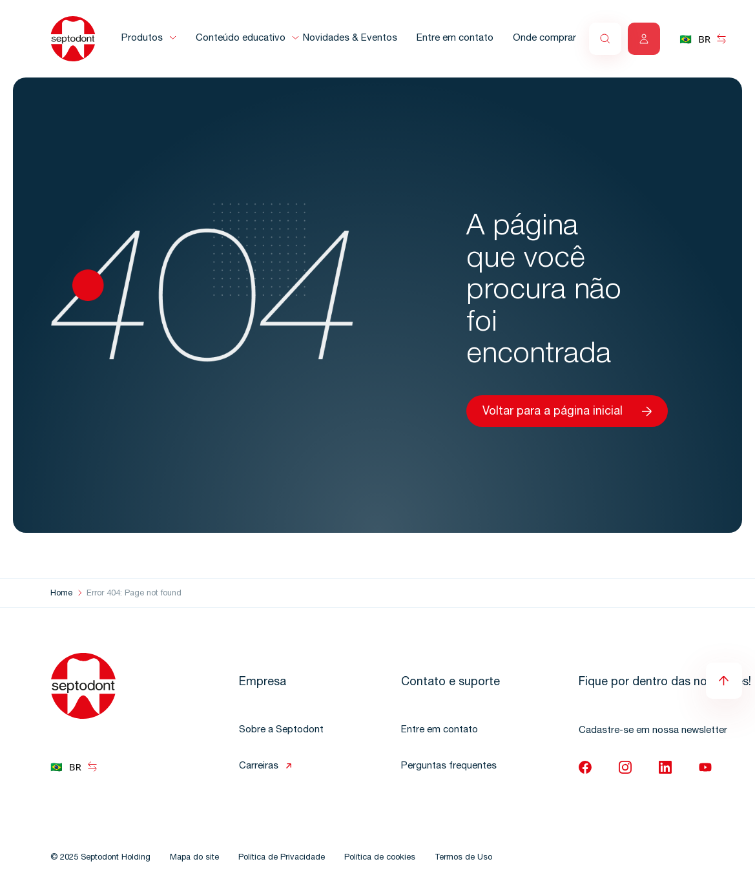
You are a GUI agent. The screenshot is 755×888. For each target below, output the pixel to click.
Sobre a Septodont (281, 730)
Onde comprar (544, 38)
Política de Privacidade (281, 858)
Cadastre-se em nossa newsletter (653, 731)
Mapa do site (194, 858)
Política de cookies (379, 858)
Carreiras (258, 766)
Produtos (142, 38)
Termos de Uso (463, 858)
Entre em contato (455, 38)
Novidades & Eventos (350, 38)
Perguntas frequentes (449, 766)
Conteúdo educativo (240, 38)
